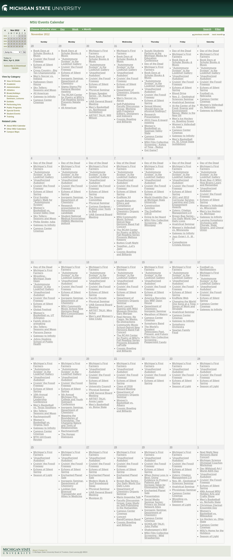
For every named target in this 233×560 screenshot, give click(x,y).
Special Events (13, 111)
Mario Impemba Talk (129, 497)
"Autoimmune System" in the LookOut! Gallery (71, 61)
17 (25, 41)
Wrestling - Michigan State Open (42, 278)
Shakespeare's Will (155, 529)
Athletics (11, 90)
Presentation (152, 496)
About (35, 550)
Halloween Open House (43, 83)
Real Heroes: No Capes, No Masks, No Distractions (127, 319)
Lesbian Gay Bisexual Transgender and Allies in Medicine (71, 492)
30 (14, 36)
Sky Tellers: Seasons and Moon (44, 89)
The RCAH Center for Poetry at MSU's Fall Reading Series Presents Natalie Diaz (72, 99)
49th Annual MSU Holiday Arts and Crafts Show (210, 494)
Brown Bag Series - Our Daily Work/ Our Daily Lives (184, 218)
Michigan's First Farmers (98, 52)
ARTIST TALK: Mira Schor (100, 311)
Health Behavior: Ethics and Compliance (127, 203)
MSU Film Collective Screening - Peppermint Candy (156, 340)
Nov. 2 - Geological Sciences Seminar (183, 98)
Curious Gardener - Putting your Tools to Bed (100, 209)
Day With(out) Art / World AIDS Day (211, 469)
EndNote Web (180, 298)
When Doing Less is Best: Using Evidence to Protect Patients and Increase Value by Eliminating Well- (156, 481)
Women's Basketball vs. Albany (125, 403)
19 (11, 44)
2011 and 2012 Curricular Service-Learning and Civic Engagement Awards (183, 202)
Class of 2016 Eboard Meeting (126, 387)
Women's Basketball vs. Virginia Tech (41, 422)
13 (14, 41)
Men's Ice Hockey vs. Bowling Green (183, 120)
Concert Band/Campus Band (129, 518)
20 (14, 44)
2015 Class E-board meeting (156, 121)
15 (19, 41)
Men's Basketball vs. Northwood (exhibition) (99, 109)
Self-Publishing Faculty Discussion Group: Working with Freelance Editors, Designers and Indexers (128, 109)
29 (11, 36)
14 (17, 41)
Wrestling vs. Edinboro (180, 500)
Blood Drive (179, 93)
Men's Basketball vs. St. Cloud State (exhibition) (183, 142)
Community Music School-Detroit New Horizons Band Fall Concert (128, 328)
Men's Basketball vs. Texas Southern (44, 406)
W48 (5, 46)
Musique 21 (96, 498)
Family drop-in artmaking (42, 322)
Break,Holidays (13, 93)
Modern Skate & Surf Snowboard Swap (98, 483)
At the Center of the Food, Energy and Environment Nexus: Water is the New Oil (183, 110)
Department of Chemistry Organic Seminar (128, 211)
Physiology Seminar (184, 489)
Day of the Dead (153, 63)
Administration (13, 87)
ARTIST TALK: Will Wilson (100, 116)
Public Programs (14, 108)
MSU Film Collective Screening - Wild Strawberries (156, 535)
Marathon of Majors (156, 314)
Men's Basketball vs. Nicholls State (210, 500)
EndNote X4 (124, 197)
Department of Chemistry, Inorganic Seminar (155, 309)
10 (25, 38)
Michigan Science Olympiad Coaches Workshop (211, 463)
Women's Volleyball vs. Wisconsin (211, 206)
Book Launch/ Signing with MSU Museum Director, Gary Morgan (127, 310)
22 (19, 44)
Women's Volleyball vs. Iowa (183, 125)
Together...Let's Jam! (126, 247)
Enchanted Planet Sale (71, 476)
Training (10, 117)
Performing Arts (14, 105)
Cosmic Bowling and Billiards (126, 120)
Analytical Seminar (183, 102)
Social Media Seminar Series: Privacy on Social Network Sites (154, 503)
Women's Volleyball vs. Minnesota (183, 228)
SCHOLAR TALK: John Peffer (154, 525)
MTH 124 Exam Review (42, 438)
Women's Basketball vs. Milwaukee (208, 513)
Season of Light (181, 386)
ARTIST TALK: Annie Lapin (97, 400)
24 (25, 44)
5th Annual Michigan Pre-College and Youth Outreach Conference (72, 399)
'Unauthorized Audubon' (97, 74)
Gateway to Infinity (44, 96)
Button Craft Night (127, 242)
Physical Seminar (99, 89)
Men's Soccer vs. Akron (127, 99)
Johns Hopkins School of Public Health (43, 341)
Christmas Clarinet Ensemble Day (211, 506)
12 (11, 41)
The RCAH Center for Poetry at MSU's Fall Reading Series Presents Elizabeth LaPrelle (128, 340)
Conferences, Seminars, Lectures (15, 97)
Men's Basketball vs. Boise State (99, 405)
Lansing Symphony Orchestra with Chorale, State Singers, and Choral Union (212, 225)
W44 (5, 36)
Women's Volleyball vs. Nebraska (211, 106)
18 (8, 44)
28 (8, 36)
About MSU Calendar (16, 126)
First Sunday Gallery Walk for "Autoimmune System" (42, 201)
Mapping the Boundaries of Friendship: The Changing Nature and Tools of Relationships (71, 421)
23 (22, 44)
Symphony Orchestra (178, 325)
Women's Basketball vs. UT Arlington (43, 315)
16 (22, 41)
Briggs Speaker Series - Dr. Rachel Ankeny (100, 96)
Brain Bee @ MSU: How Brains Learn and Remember (211, 182)
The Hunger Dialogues (68, 435)
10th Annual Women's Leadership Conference (40, 398)
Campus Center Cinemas (42, 101)
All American (41, 93)
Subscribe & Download (15, 66)
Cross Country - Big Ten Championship (45, 71)
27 (14, 46)
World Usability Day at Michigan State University (156, 200)
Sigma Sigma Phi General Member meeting (71, 89)
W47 (5, 44)
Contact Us (43, 550)
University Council (100, 386)
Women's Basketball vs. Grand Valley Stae (44, 210)
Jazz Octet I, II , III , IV (183, 237)
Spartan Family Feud (181, 331)
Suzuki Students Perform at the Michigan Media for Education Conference (155, 55)
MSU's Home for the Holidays (212, 532)
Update (15, 68)
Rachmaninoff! (42, 416)
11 (8, 41)
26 (11, 46)
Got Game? (151, 150)
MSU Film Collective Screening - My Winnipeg (156, 223)
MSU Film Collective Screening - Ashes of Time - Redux (156, 144)
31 (17, 36)
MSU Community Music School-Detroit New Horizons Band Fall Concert (128, 222)
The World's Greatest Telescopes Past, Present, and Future (156, 330)
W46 (5, 41)
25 (8, 46)
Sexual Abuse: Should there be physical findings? (155, 108)
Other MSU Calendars (16, 129)
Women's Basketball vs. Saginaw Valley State (153, 129)
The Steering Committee (96, 198)
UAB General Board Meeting (100, 102)
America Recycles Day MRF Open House (155, 300)
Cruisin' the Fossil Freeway (44, 60)
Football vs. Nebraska (207, 94)
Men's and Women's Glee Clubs (101, 317)
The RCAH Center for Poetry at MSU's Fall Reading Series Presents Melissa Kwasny (128, 234)
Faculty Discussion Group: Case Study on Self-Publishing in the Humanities (128, 504)
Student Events (13, 114)
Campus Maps (13, 132)
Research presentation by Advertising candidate (70, 209)
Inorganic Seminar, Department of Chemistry (72, 81)
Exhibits (10, 102)
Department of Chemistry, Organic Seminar (128, 92)
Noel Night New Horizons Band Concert (209, 455)
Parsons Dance (42, 332)
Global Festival (42, 309)
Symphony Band (154, 323)
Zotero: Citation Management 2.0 (182, 211)
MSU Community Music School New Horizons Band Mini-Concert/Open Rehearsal (72, 311)
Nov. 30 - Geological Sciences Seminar (184, 482)
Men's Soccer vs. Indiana (43, 77)
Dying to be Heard (155, 217)
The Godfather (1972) (152, 212)
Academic (11, 84)
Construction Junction (152, 206)
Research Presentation (152, 115)
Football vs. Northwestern (208, 268)
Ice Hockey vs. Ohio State (212, 520)
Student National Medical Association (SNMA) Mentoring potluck (73, 220)
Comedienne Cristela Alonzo (181, 243)
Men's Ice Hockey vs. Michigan (210, 212)
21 (17, 44)
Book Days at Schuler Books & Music (43, 53)
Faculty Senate (98, 298)
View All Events (13, 81)
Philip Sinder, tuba (44, 221)
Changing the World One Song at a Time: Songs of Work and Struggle (184, 305)
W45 (5, 38)
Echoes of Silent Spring (43, 66)
